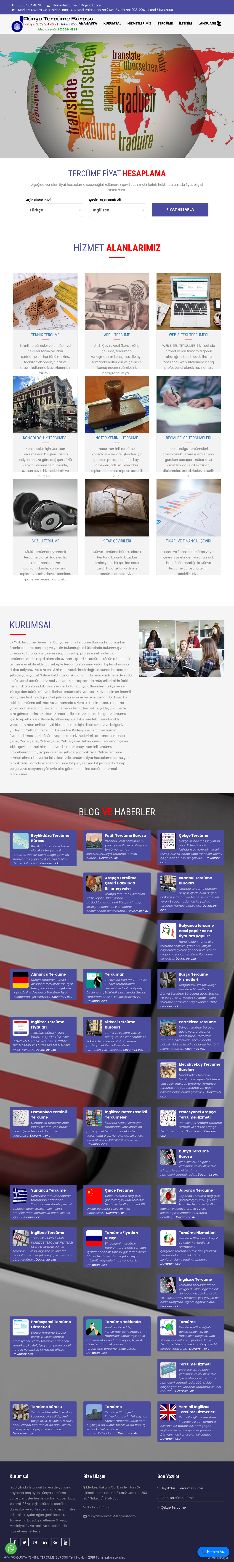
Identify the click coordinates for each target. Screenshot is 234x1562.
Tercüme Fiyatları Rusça (121, 1235)
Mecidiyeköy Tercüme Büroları (200, 1067)
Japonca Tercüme (196, 1190)
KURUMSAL (112, 23)
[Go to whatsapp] (11, 1548)
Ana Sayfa (88, 23)
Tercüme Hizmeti (195, 1364)
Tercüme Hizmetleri (197, 1232)
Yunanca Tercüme (48, 1190)
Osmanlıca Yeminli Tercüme (49, 1114)
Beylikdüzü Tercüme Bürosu (50, 838)
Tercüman (114, 974)
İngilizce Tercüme (47, 1232)
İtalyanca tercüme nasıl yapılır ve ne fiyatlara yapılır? (196, 931)
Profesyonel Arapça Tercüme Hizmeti (197, 1114)
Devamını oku (50, 863)
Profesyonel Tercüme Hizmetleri (51, 1324)
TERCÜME (165, 23)
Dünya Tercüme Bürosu (194, 1154)
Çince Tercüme (119, 1190)
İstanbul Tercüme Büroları (195, 880)
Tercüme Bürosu (46, 1406)
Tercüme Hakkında (123, 1321)
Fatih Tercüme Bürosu (125, 835)
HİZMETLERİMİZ (139, 23)
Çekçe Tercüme (193, 835)
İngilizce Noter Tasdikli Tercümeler (126, 1114)
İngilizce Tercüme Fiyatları (47, 1024)
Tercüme (187, 1321)
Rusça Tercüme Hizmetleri (193, 977)
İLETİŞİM (185, 23)
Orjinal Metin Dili (39, 199)
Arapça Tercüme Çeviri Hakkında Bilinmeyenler (120, 883)
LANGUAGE (209, 23)
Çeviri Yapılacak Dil (105, 199)
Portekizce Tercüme (197, 1022)
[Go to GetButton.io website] (11, 1557)
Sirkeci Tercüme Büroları (120, 1024)
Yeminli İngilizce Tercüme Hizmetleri (197, 1409)
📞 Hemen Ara (213, 1552)
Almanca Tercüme (48, 974)
